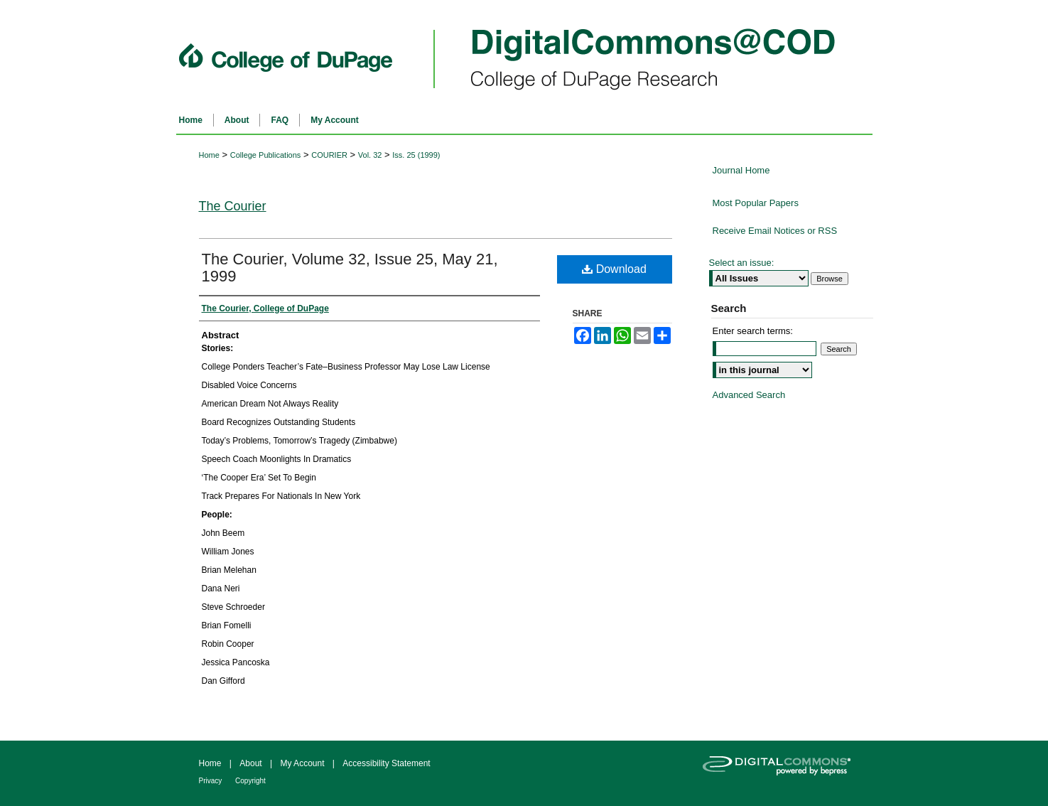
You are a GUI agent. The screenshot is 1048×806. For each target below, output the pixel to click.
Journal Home (741, 170)
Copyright (250, 781)
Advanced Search (749, 394)
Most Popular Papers (756, 203)
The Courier (232, 206)
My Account (303, 763)
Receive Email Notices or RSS (775, 230)
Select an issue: (741, 262)
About (251, 763)
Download (614, 269)
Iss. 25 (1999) (416, 155)
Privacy (212, 781)
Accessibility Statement (386, 763)
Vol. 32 (370, 155)
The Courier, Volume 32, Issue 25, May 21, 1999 (350, 267)
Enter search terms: (753, 331)
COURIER (329, 155)
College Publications (265, 155)
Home (209, 155)
